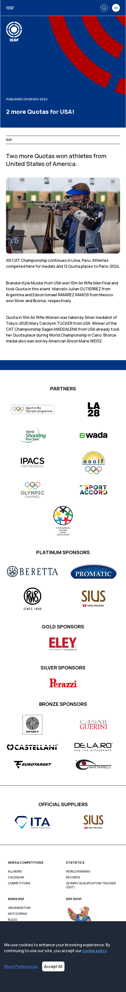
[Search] (104, 8)
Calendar (16, 877)
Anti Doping (17, 914)
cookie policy (94, 950)
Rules (12, 920)
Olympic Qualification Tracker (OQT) (91, 885)
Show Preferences (21, 966)
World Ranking (78, 872)
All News (15, 872)
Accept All (53, 966)
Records (73, 877)
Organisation (19, 908)
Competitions (19, 883)
